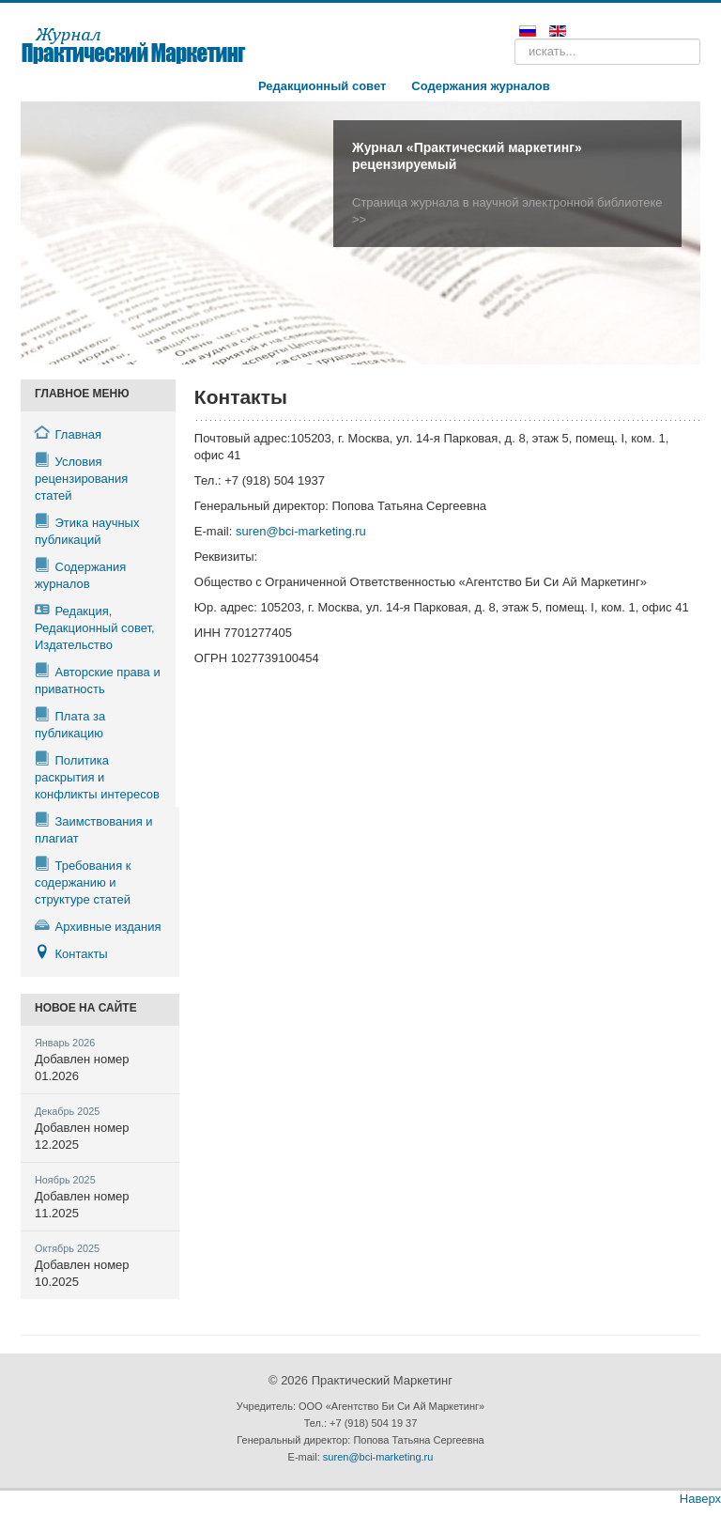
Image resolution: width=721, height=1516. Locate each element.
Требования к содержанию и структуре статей (82, 881)
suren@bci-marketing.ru (301, 531)
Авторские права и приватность (98, 679)
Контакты (71, 953)
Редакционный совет (322, 86)
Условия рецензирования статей (81, 478)
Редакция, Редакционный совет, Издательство (95, 627)
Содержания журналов (480, 86)
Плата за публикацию (70, 723)
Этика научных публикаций (87, 530)
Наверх (700, 1499)
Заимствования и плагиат (94, 828)
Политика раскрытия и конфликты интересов (97, 776)
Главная (68, 433)
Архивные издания (98, 926)
